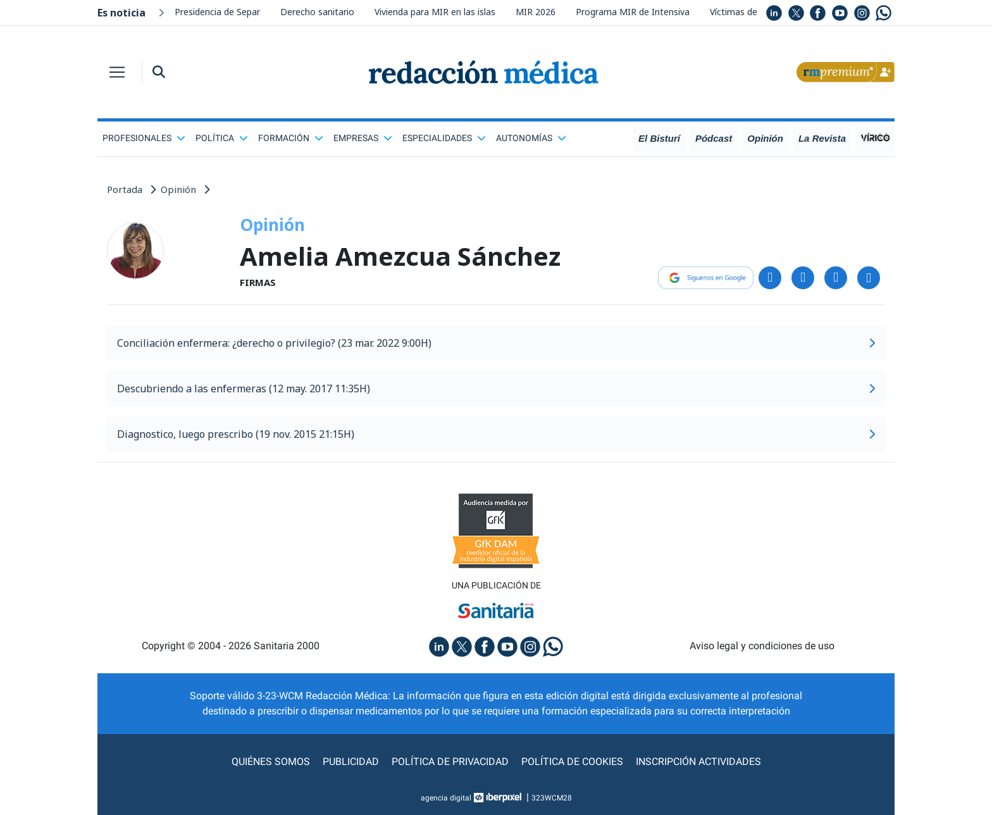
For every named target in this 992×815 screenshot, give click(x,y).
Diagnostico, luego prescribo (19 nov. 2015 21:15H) (496, 434)
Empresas (362, 138)
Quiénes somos (271, 762)
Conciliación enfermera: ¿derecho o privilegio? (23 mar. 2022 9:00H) (496, 343)
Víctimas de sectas (748, 12)
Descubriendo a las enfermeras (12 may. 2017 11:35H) (496, 388)
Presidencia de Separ (217, 12)
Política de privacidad (450, 762)
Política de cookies (572, 762)
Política (221, 138)
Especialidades (444, 138)
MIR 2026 (535, 12)
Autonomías (531, 138)
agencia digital (446, 797)
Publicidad (351, 762)
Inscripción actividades (698, 762)
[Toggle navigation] (117, 72)
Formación (290, 138)
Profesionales (143, 138)
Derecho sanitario (317, 12)
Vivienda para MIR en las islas (435, 12)
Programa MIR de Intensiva (633, 12)
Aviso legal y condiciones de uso (762, 646)
